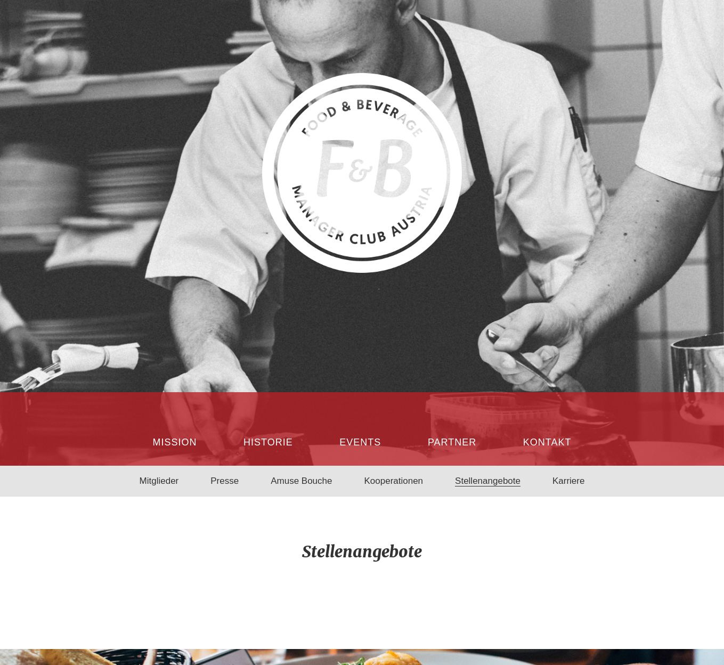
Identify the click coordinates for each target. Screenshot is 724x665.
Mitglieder (159, 481)
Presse (224, 481)
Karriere (568, 481)
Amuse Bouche (301, 481)
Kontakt (547, 442)
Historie (268, 442)
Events (360, 442)
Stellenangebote (487, 481)
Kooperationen (393, 481)
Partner (452, 442)
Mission (175, 442)
